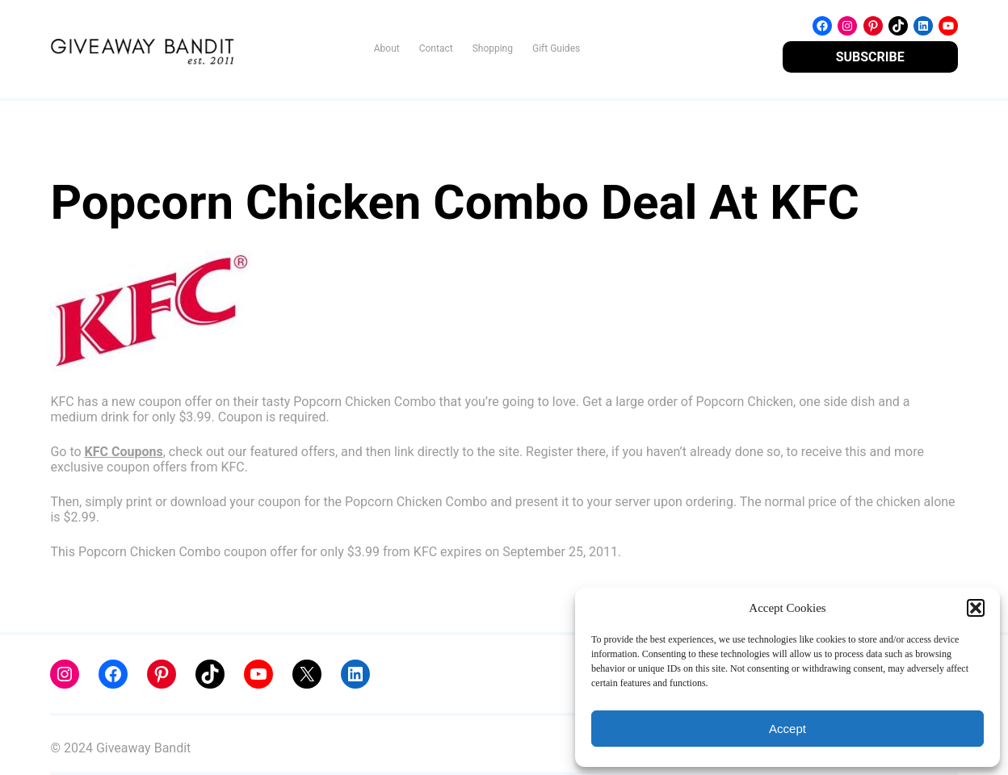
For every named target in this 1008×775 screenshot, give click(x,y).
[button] (976, 608)
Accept (787, 728)
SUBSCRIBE (870, 57)
